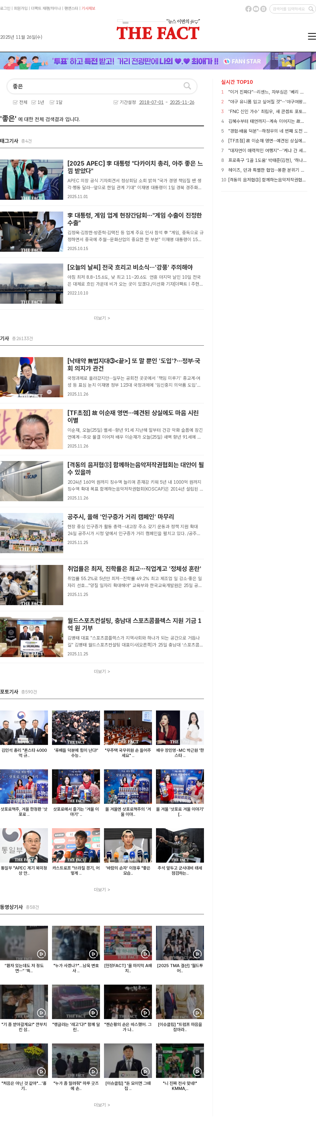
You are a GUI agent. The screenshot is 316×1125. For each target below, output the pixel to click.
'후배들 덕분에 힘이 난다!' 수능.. (76, 753)
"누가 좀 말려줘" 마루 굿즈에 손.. (76, 1086)
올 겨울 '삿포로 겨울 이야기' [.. (180, 812)
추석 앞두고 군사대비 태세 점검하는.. (180, 870)
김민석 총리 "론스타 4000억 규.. (24, 753)
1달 (59, 102)
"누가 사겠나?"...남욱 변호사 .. (76, 968)
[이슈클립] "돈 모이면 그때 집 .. (128, 1086)
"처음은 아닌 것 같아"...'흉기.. (24, 1086)
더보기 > (102, 318)
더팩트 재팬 (40, 8)
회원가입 (21, 8)
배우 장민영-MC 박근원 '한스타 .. (180, 753)
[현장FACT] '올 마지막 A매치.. (128, 968)
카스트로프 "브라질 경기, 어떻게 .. (76, 870)
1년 (41, 102)
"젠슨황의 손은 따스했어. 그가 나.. (128, 1027)
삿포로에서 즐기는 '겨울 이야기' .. (76, 812)
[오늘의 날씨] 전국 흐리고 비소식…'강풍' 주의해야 (130, 267)
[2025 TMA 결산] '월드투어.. (180, 968)
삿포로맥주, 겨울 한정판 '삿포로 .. (24, 812)
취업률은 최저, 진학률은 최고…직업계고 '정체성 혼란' (134, 568)
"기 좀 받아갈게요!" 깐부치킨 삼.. (24, 1027)
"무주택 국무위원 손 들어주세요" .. (128, 753)
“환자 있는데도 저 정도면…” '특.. (24, 968)
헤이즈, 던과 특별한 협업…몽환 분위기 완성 (268, 170)
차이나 (56, 8)
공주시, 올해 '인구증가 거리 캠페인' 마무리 (121, 516)
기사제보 (88, 8)
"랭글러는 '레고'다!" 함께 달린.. (76, 1027)
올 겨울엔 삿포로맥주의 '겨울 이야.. (128, 812)
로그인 (5, 8)
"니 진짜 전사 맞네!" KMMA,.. (180, 1086)
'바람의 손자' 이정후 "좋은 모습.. (128, 870)
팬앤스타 (71, 8)
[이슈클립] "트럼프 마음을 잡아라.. (180, 1027)
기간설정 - (157, 102)
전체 (23, 102)
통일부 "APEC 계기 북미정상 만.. (24, 870)
